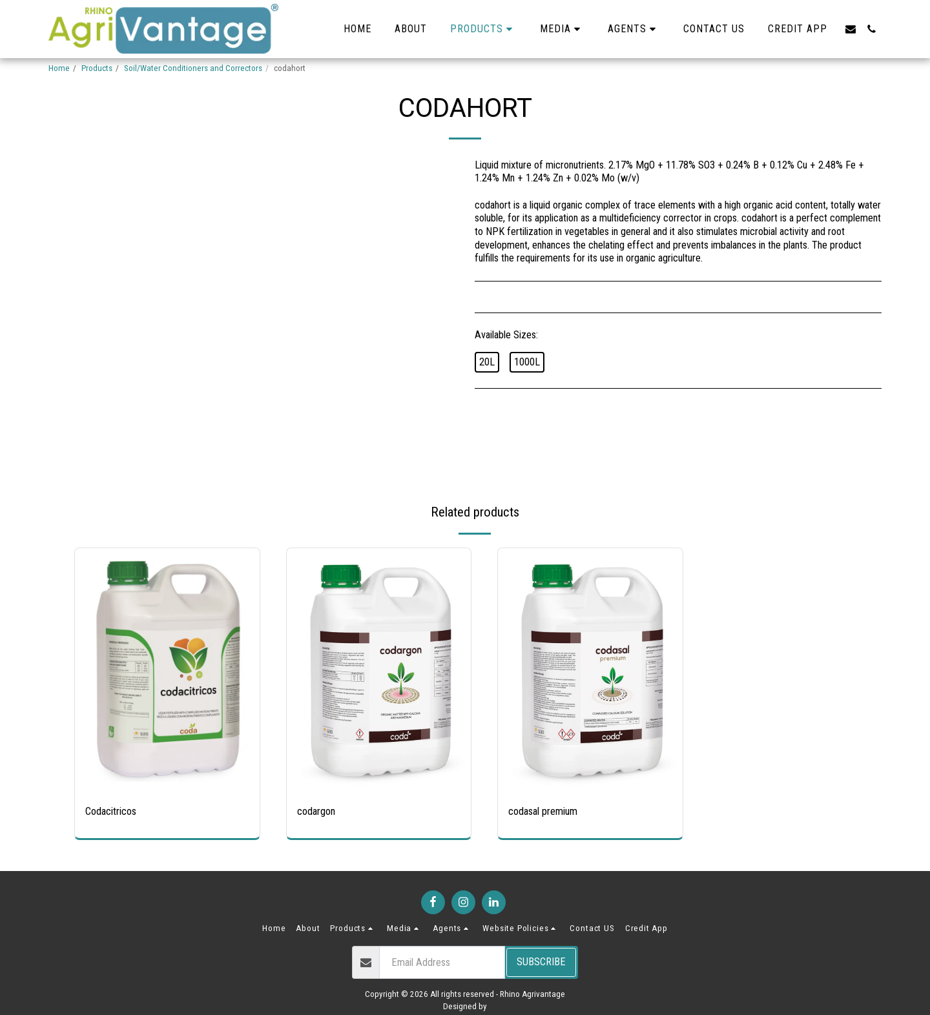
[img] (167, 671)
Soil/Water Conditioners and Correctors (193, 68)
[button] (562, 29)
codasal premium (542, 811)
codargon (316, 811)
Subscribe (541, 962)
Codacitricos (110, 811)
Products (96, 68)
